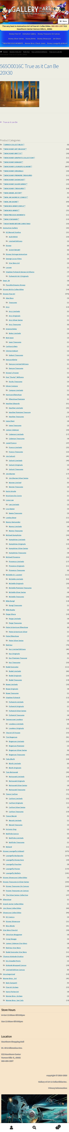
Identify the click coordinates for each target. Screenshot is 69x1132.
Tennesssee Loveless (14, 719)
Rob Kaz (26, 51)
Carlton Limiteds (16, 798)
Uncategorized (9, 974)
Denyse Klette (11, 360)
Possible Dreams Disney (15, 285)
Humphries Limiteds (17, 539)
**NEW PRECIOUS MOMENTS (12, 43)
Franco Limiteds (15, 447)
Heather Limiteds (16, 408)
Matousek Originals (17, 781)
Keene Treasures (15, 513)
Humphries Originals (17, 544)
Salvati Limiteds (15, 460)
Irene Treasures (15, 425)
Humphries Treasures (17, 553)
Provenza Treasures (17, 570)
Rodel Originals (15, 675)
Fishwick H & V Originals (19, 276)
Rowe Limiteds (12, 684)
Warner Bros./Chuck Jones (35, 43)
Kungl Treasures (15, 605)
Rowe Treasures (12, 693)
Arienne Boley (11, 329)
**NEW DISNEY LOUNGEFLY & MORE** (17, 166)
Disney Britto (31, 39)
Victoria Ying (11, 829)
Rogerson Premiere (16, 746)
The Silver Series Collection (17, 895)
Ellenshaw (7, 899)
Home (5, 51)
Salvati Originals (16, 465)
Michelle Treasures (16, 597)
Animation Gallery (29, 34)
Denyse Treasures (16, 368)
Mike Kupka (10, 610)
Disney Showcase (44, 39)
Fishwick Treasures (16, 715)
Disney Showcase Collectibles (15, 877)
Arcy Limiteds (14, 311)
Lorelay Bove (11, 517)
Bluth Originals (15, 768)
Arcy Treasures (15, 324)
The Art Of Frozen (13, 733)
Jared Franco (11, 443)
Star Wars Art (14, 263)
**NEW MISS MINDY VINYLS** (14, 206)
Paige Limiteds (15, 618)
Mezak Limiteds (15, 820)
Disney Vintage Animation (16, 254)
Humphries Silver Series (18, 548)
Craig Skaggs (11, 939)
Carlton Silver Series (17, 807)
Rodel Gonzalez (12, 667)
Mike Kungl (10, 601)
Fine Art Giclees (12, 987)
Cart (53, 1125)
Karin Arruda (11, 491)
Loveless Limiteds (16, 724)
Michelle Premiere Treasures (20, 588)
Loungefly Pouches (13, 864)
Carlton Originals (16, 803)
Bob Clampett (11, 983)
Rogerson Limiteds (16, 741)
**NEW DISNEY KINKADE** (13, 162)
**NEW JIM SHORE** (11, 202)
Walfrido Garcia (12, 834)
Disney (8, 245)
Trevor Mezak (11, 816)
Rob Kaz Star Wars (13, 948)
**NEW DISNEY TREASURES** (14, 188)
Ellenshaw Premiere (17, 399)
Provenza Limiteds (16, 561)
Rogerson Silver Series (18, 750)
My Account (11, 1127)
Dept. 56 (6, 280)
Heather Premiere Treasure (20, 412)
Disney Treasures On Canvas (49, 34)
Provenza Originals (16, 566)
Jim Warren (10, 474)
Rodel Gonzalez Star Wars (16, 952)
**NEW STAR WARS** (11, 219)
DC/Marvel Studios (13, 232)
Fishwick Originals (16, 706)
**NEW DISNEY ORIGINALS (13, 171)
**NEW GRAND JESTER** (12, 193)
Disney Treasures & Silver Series (16, 882)
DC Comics (10, 917)
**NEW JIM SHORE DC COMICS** (15, 197)
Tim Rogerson (11, 737)
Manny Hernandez (13, 522)
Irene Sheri (10, 421)
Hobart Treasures (16, 355)
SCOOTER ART (14, 250)
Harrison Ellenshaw (14, 395)
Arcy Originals (14, 316)
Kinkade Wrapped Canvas (16, 965)
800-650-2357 (57, 26)
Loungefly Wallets (13, 873)
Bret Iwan (10, 338)
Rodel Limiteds (15, 671)
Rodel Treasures (15, 680)
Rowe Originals (12, 689)
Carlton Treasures (16, 811)
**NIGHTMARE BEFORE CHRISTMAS (16, 223)
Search (34, 1127)
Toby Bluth (10, 759)
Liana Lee (10, 500)
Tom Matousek (12, 772)
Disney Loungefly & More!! (57, 43)
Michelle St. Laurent (14, 575)
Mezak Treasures (15, 825)
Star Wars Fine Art (10, 930)
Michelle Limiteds (16, 579)
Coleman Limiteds (16, 434)
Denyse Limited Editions (19, 364)
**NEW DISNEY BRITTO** (12, 153)
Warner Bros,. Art (10, 978)
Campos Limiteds (16, 390)
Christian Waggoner (14, 934)
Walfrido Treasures (16, 842)
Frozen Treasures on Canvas (17, 891)
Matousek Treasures (17, 790)
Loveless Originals (16, 728)
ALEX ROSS (13, 237)
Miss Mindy (10, 926)
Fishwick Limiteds (16, 702)
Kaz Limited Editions (39, 51)
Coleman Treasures (17, 438)
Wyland (9, 847)
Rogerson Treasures (17, 754)
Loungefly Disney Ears (15, 860)
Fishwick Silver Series (17, 711)
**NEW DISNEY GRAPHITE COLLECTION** (19, 158)
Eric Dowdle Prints (13, 961)
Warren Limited (15, 482)
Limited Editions (15, 241)
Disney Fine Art (15, 34)
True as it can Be (55, 51)
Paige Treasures (15, 623)
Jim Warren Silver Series (18, 478)
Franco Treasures (16, 452)
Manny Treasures (16, 531)
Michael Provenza (13, 557)
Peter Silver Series (16, 640)
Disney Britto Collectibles (13, 289)
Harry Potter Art (12, 992)
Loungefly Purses (13, 869)
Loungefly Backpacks (14, 855)
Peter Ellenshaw (12, 636)
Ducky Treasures (15, 381)
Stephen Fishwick (13, 697)
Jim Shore (57, 39)
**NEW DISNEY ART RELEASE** (15, 149)
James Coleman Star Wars (16, 943)
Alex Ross (10, 298)
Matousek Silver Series (18, 785)
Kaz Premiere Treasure (18, 658)
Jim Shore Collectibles (12, 908)
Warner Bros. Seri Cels (15, 1000)
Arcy (7, 307)
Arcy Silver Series (16, 320)
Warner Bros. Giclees (14, 996)
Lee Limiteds (14, 504)
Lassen (9, 267)
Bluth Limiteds (15, 763)
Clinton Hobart (12, 351)
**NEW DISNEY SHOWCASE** (14, 179)
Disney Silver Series (16, 39)
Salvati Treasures (16, 469)
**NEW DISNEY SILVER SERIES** (15, 184)
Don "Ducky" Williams (15, 377)
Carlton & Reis (12, 346)
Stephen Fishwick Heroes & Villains (20, 272)
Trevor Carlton (12, 794)
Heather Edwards (13, 403)
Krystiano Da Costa (14, 496)
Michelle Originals (16, 583)
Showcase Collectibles (12, 912)
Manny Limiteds (15, 526)
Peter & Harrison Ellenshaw (17, 627)
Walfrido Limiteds (16, 838)
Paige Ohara (11, 614)
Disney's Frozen (12, 373)
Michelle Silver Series (17, 592)
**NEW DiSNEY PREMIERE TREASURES (17, 175)
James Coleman (12, 430)
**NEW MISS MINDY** (11, 210)
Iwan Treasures (15, 342)
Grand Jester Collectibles (13, 904)
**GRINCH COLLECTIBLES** (13, 144)
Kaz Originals (14, 654)
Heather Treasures (16, 416)
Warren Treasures (16, 487)
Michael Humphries (13, 535)
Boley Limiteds (15, 333)
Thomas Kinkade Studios (13, 956)
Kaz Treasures (14, 662)
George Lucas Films (14, 259)
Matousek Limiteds (16, 776)
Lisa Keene (10, 509)
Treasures (13, 302)
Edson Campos (12, 386)
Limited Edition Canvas (15, 970)
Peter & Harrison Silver (18, 632)
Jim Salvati (10, 456)
